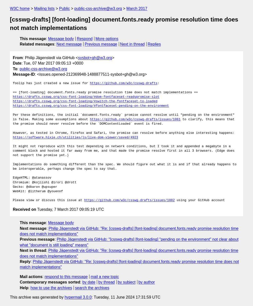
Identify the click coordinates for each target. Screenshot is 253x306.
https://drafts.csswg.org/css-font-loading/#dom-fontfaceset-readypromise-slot (86, 97)
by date (88, 282)
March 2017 (137, 8)
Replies (154, 44)
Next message (69, 44)
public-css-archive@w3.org (98, 8)
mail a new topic (105, 277)
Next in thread (132, 44)
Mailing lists (44, 8)
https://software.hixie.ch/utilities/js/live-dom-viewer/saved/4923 (75, 137)
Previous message (101, 44)
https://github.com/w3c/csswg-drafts (123, 83)
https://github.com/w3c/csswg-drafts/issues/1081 (135, 119)
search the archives (92, 288)
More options (107, 39)
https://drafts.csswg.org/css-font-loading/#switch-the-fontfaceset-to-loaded (85, 101)
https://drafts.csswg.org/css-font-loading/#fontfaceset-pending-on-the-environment (91, 106)
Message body (61, 39)
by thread (106, 282)
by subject (126, 282)
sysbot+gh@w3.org (95, 58)
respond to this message (65, 277)
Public (64, 8)
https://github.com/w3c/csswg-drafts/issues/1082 (129, 200)
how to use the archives (51, 288)
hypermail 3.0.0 (77, 297)
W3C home (20, 8)
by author (146, 282)
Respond (85, 39)
